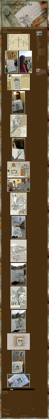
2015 (37, 56)
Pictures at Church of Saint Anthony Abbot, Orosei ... (41, 52)
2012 (37, 58)
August (38, 45)
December (39, 42)
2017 (37, 40)
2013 (37, 57)
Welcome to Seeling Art (17, 4)
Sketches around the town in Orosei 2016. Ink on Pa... (41, 50)
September (39, 44)
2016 (37, 41)
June (38, 46)
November (39, 43)
